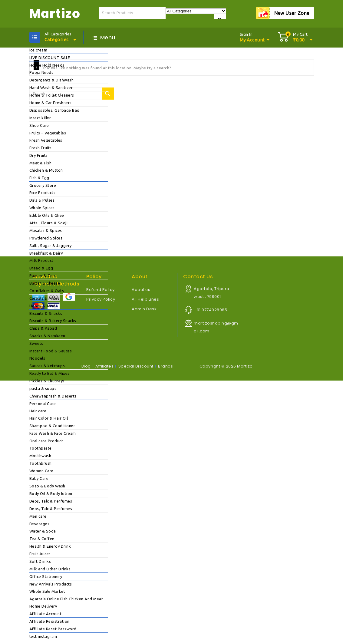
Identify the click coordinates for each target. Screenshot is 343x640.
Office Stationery (45, 576)
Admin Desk (144, 309)
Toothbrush (40, 463)
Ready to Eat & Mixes (49, 373)
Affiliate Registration (49, 621)
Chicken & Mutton (46, 170)
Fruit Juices (40, 554)
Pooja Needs (41, 72)
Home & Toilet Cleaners (51, 95)
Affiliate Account (45, 614)
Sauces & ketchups (47, 366)
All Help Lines (145, 299)
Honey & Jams (42, 306)
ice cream (38, 50)
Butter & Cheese (44, 283)
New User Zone (291, 13)
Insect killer (40, 118)
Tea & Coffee (41, 538)
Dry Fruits (38, 155)
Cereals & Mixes (44, 298)
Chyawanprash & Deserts (53, 396)
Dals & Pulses (42, 200)
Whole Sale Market (47, 591)
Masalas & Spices (45, 230)
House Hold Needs (46, 65)
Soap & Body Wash (47, 486)
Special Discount (135, 366)
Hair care (38, 411)
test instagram (43, 636)
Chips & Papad (43, 328)
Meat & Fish (40, 163)
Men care (38, 516)
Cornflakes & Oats (46, 291)
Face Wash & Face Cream (52, 433)
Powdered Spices (46, 238)
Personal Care (42, 403)
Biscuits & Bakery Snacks (52, 320)
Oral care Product (46, 441)
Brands (165, 366)
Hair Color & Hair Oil (48, 418)
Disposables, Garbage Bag (54, 110)
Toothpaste (40, 448)
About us (141, 289)
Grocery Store (42, 185)
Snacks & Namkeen (47, 336)
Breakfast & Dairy (46, 253)
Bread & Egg (41, 268)
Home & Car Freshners (50, 103)
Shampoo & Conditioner (52, 426)
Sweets (36, 343)
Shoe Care (39, 125)
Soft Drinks (40, 561)
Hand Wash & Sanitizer (51, 87)
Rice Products (42, 192)
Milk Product (41, 260)
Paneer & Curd (43, 275)
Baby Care (39, 478)
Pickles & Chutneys (47, 381)
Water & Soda (42, 531)
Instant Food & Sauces (50, 351)
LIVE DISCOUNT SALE (49, 57)
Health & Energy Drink (50, 546)
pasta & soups (43, 388)
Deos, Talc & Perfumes (50, 501)
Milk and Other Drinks (50, 569)
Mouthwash (40, 456)
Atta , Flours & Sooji (48, 223)
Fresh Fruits (40, 148)
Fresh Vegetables (45, 140)
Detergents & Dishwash (51, 80)
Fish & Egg (39, 178)
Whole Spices (42, 208)
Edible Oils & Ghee (46, 215)
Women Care (41, 471)
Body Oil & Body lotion (50, 493)
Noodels (37, 358)
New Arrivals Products (50, 584)
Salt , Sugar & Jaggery (50, 245)
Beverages (39, 524)
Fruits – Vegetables (47, 133)
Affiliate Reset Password (53, 629)
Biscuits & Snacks (45, 313)
